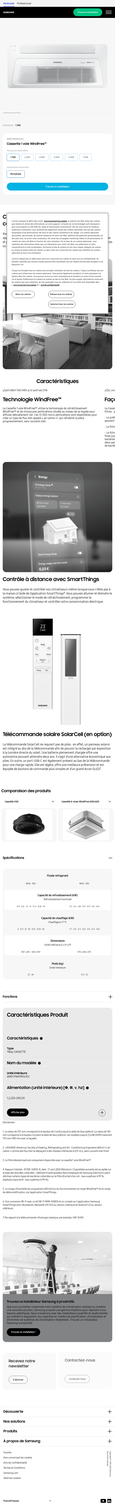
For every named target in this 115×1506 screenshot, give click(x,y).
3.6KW (57, 157)
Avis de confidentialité (15, 1462)
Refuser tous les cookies (61, 294)
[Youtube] (104, 1500)
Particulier (9, 3)
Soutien (7, 1452)
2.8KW (42, 157)
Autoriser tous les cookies (62, 304)
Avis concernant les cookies (17, 1457)
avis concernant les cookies (55, 221)
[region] (57, 263)
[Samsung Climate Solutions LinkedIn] (109, 1500)
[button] (57, 1412)
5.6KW (71, 157)
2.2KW (27, 157)
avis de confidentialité (50, 285)
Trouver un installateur (87, 12)
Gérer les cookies (12, 1478)
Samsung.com (10, 1472)
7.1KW (85, 157)
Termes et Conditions (14, 1467)
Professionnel (24, 3)
